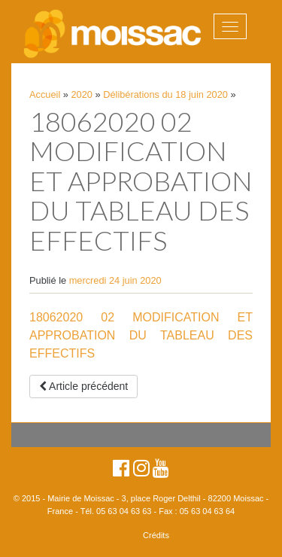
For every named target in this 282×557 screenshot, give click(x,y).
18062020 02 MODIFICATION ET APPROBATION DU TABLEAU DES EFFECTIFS (141, 335)
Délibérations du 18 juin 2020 (165, 94)
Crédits (156, 535)
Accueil (44, 94)
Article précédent (83, 386)
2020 (81, 94)
